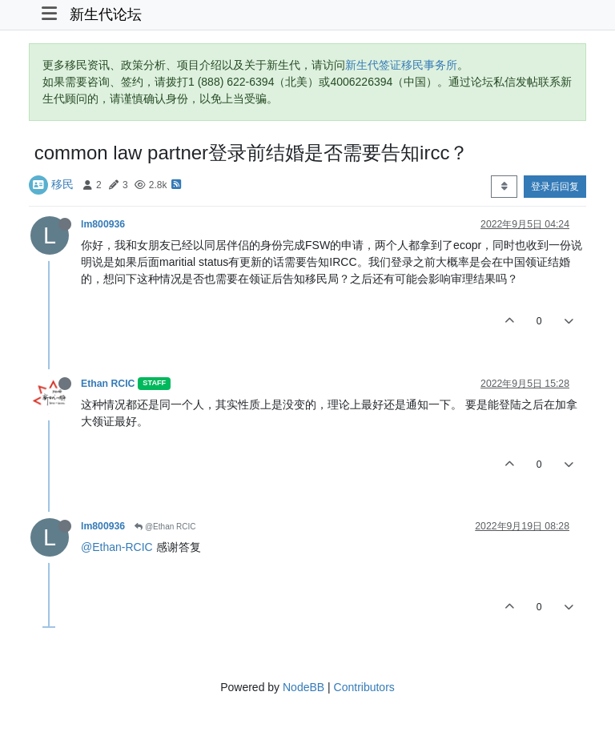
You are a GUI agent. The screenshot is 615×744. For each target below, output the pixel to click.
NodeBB (303, 687)
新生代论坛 (106, 14)
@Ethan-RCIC (117, 547)
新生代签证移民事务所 (401, 64)
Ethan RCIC (108, 383)
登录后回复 (555, 186)
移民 (62, 184)
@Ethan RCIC (165, 526)
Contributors (364, 687)
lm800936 (103, 224)
